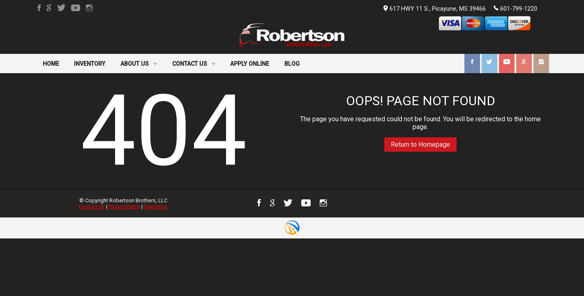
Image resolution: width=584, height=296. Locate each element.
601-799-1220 (515, 8)
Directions (156, 207)
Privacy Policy (124, 207)
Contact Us (92, 207)
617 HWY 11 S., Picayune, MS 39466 (434, 8)
